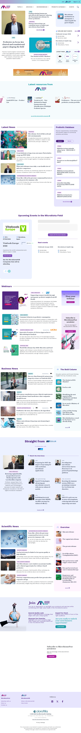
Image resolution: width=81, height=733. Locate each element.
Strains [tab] (60, 141)
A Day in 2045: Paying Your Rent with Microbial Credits (69, 412)
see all (77, 31)
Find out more (7, 255)
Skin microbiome (68, 532)
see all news (40, 29)
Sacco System (67, 61)
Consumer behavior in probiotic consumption (35, 317)
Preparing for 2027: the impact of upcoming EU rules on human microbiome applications (43, 466)
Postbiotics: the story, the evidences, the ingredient (33, 410)
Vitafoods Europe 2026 (63, 34)
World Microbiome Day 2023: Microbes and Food (36, 348)
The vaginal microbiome (70, 539)
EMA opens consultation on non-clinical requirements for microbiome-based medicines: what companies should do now (34, 396)
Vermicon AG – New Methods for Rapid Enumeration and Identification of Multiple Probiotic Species (42, 104)
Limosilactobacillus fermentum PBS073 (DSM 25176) (65, 184)
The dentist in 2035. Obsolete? (40, 56)
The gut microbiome (69, 546)
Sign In (76, 1)
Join (63, 1)
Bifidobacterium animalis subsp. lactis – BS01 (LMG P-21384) (66, 150)
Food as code (66, 387)
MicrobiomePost (5, 698)
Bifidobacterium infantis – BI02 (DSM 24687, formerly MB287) (66, 172)
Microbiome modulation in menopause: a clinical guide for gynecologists (70, 18)
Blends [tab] (69, 141)
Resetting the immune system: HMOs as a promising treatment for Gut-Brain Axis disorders (69, 485)
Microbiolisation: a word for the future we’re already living (70, 419)
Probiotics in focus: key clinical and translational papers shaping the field (13, 44)
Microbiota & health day (63, 41)
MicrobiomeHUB (25, 698)
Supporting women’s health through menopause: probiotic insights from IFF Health (44, 297)
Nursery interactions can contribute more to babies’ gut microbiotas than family (39, 25)
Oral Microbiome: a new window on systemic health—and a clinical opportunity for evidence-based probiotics (34, 566)
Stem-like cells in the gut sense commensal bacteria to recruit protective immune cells (38, 535)
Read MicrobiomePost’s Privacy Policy (40, 719)
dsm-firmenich (60, 61)
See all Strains (67, 201)
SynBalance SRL (75, 61)
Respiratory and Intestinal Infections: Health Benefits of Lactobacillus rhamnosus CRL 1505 (69, 579)
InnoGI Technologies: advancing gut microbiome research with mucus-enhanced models (42, 485)
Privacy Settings (40, 722)
